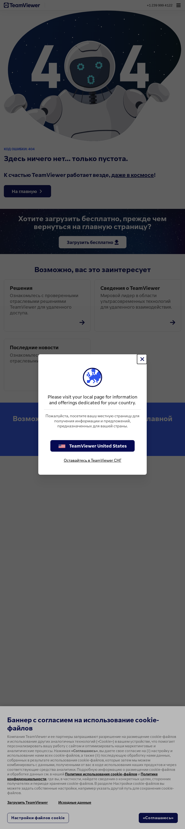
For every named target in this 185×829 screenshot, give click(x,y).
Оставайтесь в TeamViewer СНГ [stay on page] (92, 460)
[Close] (142, 359)
